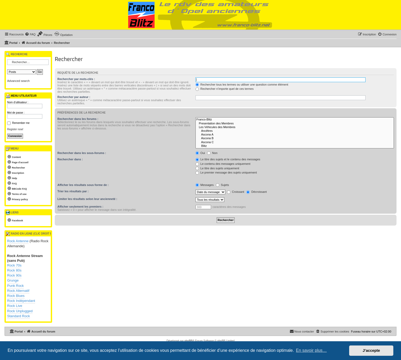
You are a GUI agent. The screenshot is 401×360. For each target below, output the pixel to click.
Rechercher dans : (70, 159)
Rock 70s (14, 265)
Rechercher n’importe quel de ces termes (224, 88)
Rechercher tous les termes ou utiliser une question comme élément (241, 84)
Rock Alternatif (18, 291)
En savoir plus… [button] (311, 350)
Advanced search (18, 80)
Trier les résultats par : (73, 191)
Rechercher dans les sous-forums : (81, 153)
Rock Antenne (18, 241)
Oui (200, 153)
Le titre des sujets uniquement (217, 168)
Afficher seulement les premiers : (80, 206)
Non (212, 153)
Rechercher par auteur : (73, 97)
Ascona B (294, 138)
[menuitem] (30, 34)
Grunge (13, 280)
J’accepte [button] (371, 350)
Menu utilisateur (21, 96)
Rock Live (14, 306)
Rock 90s (14, 275)
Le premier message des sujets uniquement (226, 172)
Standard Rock (18, 316)
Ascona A (294, 135)
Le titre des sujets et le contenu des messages (227, 159)
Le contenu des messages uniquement (222, 163)
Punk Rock (15, 286)
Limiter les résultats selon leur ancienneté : (87, 198)
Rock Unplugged (20, 311)
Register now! (15, 129)
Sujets (222, 184)
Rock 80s (14, 270)
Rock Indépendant (21, 301)
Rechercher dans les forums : (77, 118)
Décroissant (256, 191)
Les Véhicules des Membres (294, 127)
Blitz (294, 146)
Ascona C (294, 142)
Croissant (235, 191)
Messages (204, 184)
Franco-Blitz (294, 119)
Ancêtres (294, 131)
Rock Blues (16, 296)
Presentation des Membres (294, 123)
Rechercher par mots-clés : (76, 79)
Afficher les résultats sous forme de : (83, 184)
